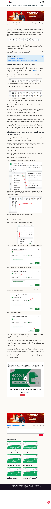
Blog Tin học (9, 5)
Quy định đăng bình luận (16, 434)
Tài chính (37, 5)
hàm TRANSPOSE (36, 70)
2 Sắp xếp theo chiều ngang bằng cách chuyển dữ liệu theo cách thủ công (22, 60)
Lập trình (14, 5)
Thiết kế (33, 5)
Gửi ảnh (9, 434)
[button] (42, 56)
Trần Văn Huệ (17, 27)
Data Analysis (19, 5)
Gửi (41, 434)
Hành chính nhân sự (27, 5)
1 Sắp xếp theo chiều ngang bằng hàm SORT (17, 58)
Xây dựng (42, 5)
